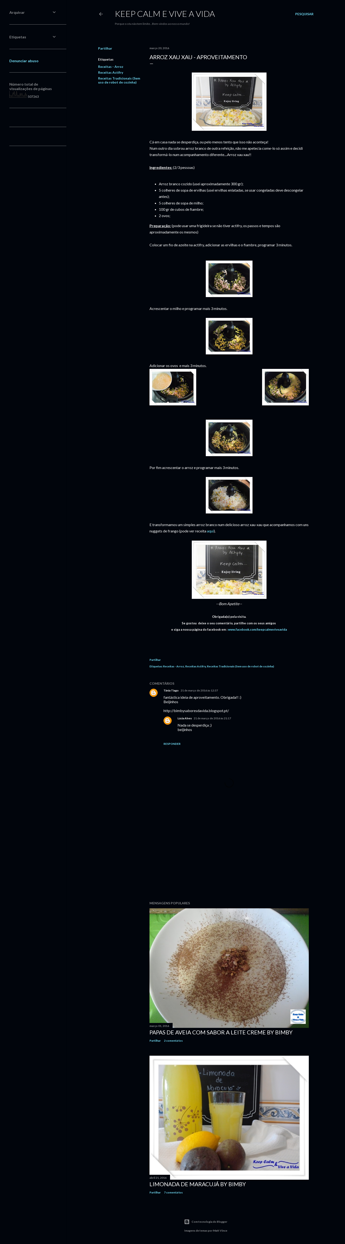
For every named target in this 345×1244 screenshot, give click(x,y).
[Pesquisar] (304, 14)
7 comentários (173, 1192)
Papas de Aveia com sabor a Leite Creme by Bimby (221, 1032)
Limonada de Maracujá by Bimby (197, 1184)
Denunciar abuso (24, 60)
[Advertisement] (229, 856)
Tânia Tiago (171, 690)
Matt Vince (220, 1230)
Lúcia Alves (185, 718)
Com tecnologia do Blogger (205, 1222)
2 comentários (173, 1040)
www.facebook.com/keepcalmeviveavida (257, 629)
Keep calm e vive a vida (165, 13)
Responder (172, 744)
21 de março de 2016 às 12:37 (199, 690)
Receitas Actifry (110, 72)
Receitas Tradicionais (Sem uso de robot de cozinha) (119, 80)
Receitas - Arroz (110, 67)
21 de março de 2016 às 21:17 (212, 718)
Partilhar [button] (105, 48)
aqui (210, 531)
